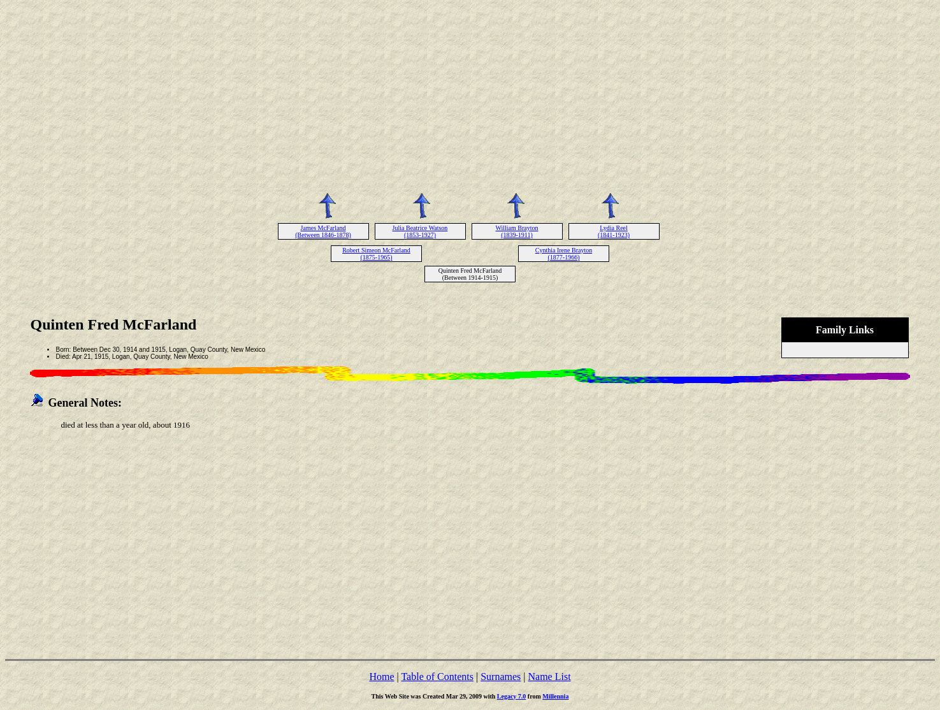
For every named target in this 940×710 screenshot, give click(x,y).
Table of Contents (437, 676)
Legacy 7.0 (511, 696)
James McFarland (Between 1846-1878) (323, 231)
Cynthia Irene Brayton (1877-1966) (563, 254)
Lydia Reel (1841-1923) (614, 231)
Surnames (501, 676)
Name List (549, 676)
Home (381, 676)
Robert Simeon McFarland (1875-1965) (376, 254)
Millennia (555, 696)
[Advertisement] (470, 94)
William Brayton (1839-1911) (516, 231)
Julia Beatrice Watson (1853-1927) (420, 231)
